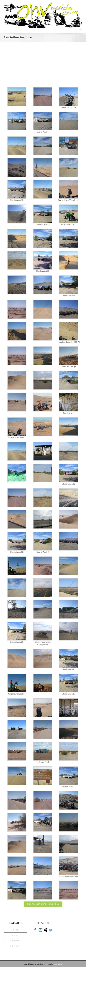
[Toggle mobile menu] (81, 29)
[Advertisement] (43, 66)
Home (15, 930)
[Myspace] (45, 930)
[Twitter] (50, 930)
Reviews (15, 940)
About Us (15, 946)
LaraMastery (58, 964)
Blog (15, 935)
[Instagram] (40, 930)
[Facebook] (35, 930)
